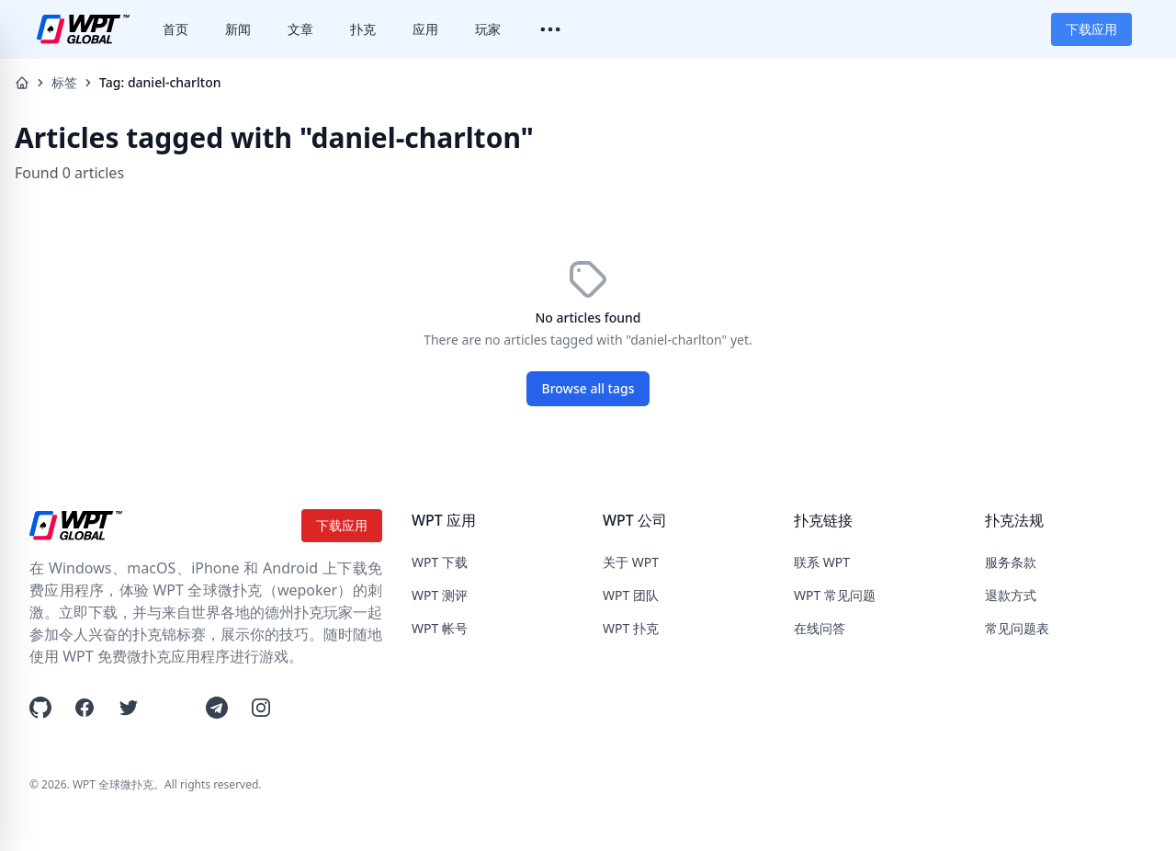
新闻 (238, 29)
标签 (64, 82)
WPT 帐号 (440, 628)
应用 (425, 29)
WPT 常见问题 (835, 595)
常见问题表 (1017, 628)
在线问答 (819, 628)
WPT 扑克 (631, 628)
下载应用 (1091, 29)
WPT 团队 (631, 595)
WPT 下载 (440, 562)
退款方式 (1010, 595)
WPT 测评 (440, 595)
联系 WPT (822, 562)
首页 (175, 29)
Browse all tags (588, 388)
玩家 (488, 29)
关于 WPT (631, 562)
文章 (300, 29)
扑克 (363, 29)
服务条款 (1010, 562)
